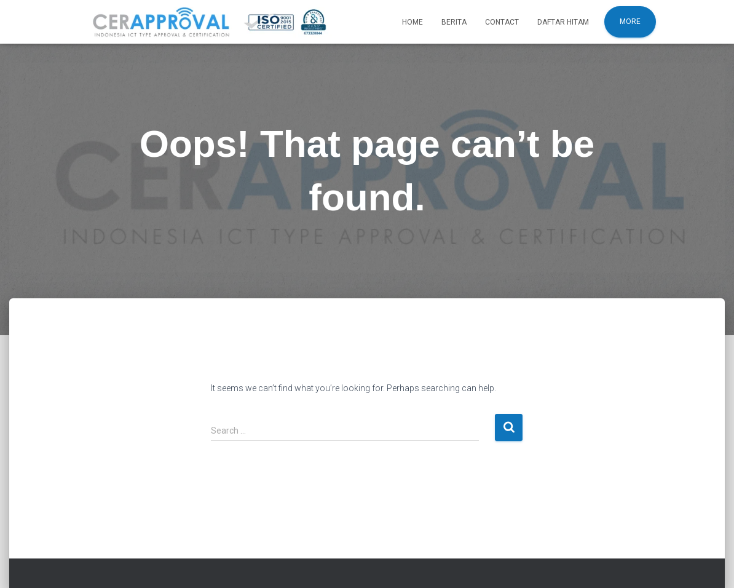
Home (412, 22)
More (630, 21)
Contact (502, 22)
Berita (454, 22)
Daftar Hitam (563, 22)
